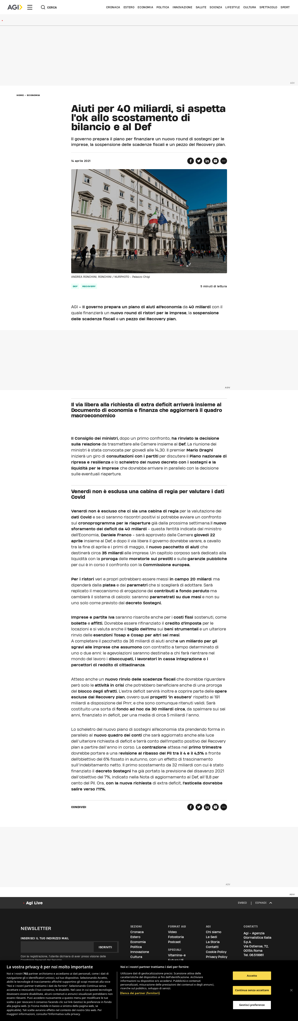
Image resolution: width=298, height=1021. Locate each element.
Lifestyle (232, 7)
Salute (201, 7)
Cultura (249, 7)
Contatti (212, 947)
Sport (285, 7)
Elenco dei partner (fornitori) (140, 993)
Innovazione (182, 7)
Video (172, 932)
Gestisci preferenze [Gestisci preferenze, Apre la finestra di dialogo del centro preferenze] (252, 1005)
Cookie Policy (216, 952)
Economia (145, 7)
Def (75, 286)
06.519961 (256, 955)
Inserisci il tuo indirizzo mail (45, 938)
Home (20, 95)
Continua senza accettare (252, 990)
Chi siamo (213, 932)
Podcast (174, 942)
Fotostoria (176, 937)
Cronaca (113, 7)
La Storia (213, 942)
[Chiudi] (291, 990)
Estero (129, 7)
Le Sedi (211, 937)
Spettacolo (268, 7)
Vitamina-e (177, 955)
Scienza (216, 7)
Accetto (252, 975)
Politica (162, 7)
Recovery (88, 286)
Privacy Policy (216, 957)
